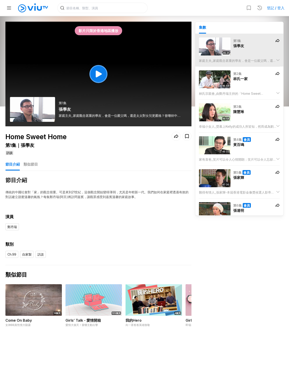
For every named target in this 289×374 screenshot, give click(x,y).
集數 (202, 27)
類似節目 (30, 164)
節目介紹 (12, 164)
